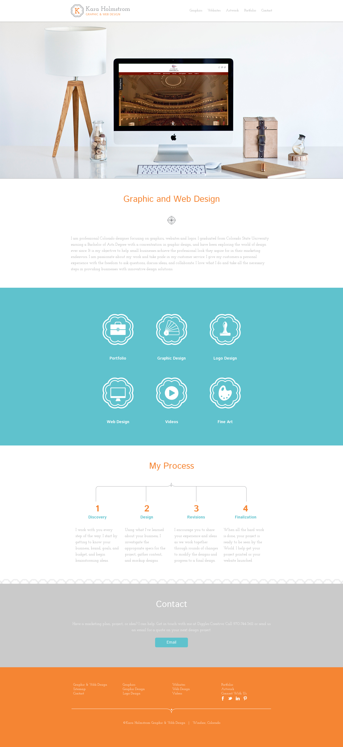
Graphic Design (171, 329)
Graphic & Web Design (90, 685)
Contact (266, 10)
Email (171, 642)
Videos (171, 393)
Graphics (196, 10)
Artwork (232, 10)
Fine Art (225, 393)
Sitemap (79, 689)
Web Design (118, 393)
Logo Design (225, 329)
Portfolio (250, 10)
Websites (214, 10)
